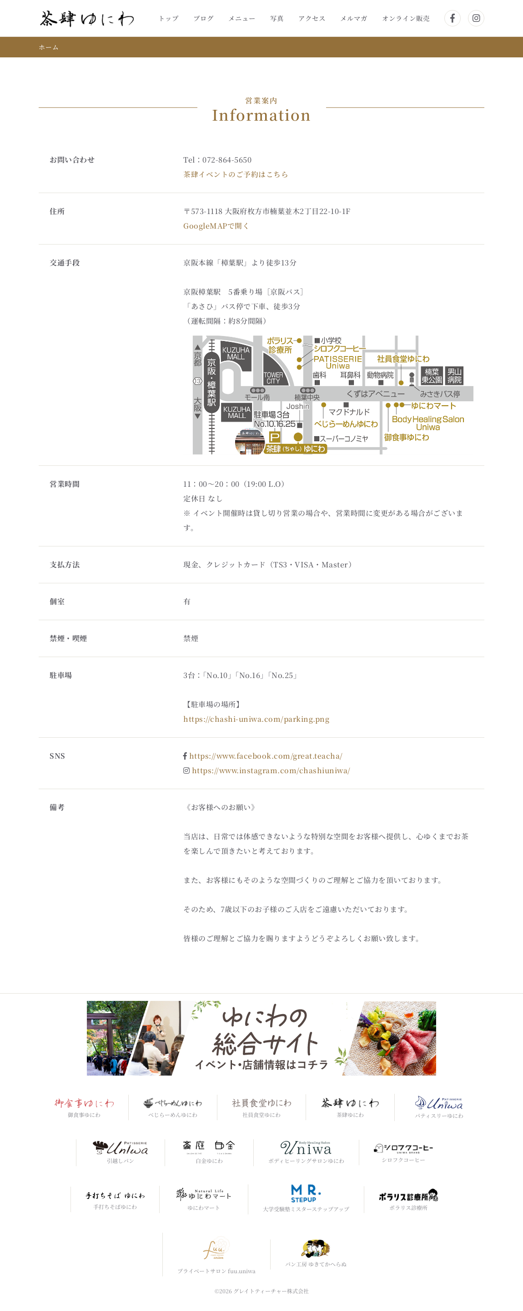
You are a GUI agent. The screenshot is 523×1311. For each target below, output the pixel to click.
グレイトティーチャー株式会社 (271, 1291)
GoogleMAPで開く (216, 225)
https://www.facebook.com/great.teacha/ (267, 755)
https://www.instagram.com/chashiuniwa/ (272, 770)
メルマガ (353, 18)
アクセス (312, 18)
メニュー (242, 18)
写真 (277, 18)
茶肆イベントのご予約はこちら (235, 173)
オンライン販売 (406, 18)
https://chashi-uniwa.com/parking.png (257, 718)
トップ (168, 18)
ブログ (203, 18)
